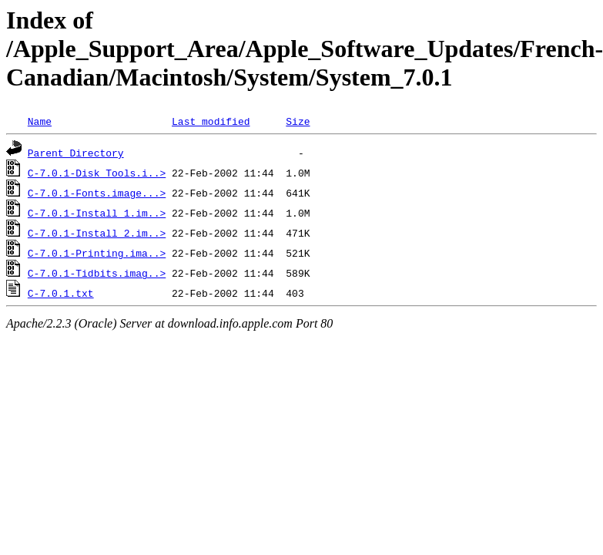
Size (298, 121)
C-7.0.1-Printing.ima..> (97, 253)
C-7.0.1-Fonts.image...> (97, 193)
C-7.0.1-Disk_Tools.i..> (97, 173)
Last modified (211, 121)
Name (40, 121)
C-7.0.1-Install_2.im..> (97, 233)
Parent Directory (76, 153)
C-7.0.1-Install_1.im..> (97, 213)
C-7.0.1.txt (61, 293)
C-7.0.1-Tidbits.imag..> (97, 273)
